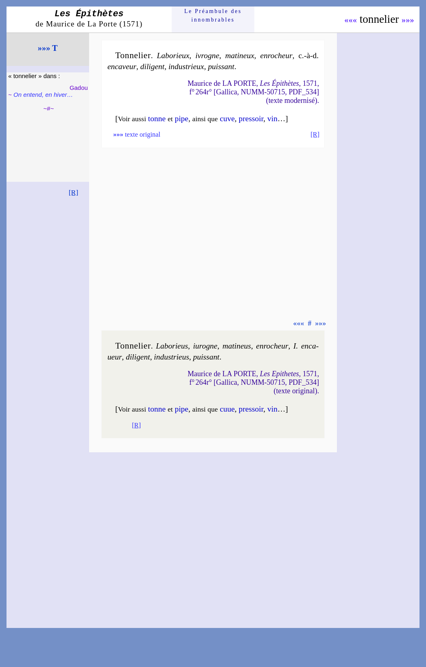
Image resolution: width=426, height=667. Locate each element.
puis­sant (221, 66)
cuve (227, 118)
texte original (136, 134)
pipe (181, 118)
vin (272, 118)
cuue (227, 409)
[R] (74, 192)
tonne (157, 118)
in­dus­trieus (171, 357)
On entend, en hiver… (43, 94)
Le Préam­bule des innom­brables (213, 15)
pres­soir (251, 118)
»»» (408, 19)
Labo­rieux (173, 55)
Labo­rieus (172, 346)
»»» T (48, 48)
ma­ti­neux (239, 55)
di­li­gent (152, 66)
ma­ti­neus (237, 346)
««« (350, 19)
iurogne (205, 346)
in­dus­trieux (186, 66)
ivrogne (207, 55)
